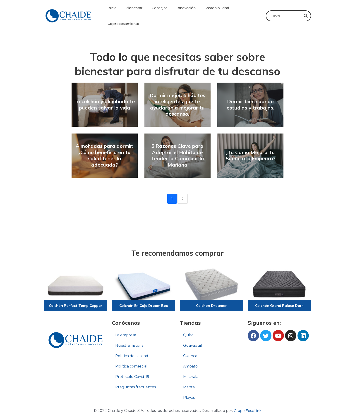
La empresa (125, 335)
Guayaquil (192, 346)
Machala (190, 377)
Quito (188, 335)
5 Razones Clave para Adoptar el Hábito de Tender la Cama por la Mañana (177, 155)
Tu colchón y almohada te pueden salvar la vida (104, 104)
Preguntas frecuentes (135, 387)
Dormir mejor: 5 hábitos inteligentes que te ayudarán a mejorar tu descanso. (177, 104)
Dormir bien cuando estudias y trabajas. (250, 104)
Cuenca (190, 356)
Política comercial (131, 366)
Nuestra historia (129, 346)
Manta (189, 387)
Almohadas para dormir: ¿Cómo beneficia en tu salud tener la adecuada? (104, 155)
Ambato (190, 366)
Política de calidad (131, 356)
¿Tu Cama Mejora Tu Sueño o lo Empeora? (250, 155)
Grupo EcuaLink (247, 411)
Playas (189, 398)
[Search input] (286, 16)
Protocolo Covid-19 (132, 377)
